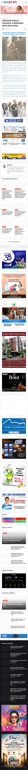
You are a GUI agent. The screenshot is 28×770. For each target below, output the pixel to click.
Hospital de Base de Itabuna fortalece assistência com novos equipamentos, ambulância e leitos (19, 231)
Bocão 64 (9, 165)
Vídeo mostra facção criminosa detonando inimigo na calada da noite (18, 668)
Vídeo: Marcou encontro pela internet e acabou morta (18, 661)
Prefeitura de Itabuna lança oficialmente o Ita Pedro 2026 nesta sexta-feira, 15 (17, 555)
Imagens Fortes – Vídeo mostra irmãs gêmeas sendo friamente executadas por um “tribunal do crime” (18, 690)
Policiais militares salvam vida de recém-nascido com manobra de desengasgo (20, 213)
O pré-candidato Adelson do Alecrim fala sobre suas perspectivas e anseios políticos (7, 230)
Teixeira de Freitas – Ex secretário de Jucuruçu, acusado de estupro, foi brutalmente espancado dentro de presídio (18, 697)
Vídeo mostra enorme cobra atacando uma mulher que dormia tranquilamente (18, 654)
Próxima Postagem (22, 246)
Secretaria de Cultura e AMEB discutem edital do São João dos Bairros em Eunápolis (18, 548)
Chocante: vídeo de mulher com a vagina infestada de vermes (18, 620)
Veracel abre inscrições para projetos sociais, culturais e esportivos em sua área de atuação (18, 562)
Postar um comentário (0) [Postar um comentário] (14, 241)
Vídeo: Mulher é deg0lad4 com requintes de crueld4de (16, 675)
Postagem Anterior (5, 246)
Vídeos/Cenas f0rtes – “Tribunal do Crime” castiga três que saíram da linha (17, 683)
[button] (2, 2)
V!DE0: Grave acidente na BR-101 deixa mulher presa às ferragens (18, 627)
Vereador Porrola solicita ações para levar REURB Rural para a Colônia (7, 213)
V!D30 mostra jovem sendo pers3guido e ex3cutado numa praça (17, 613)
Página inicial (5, 18)
